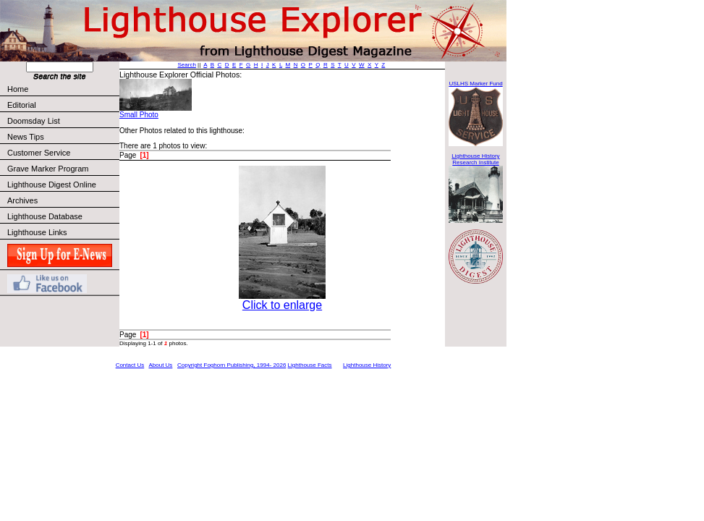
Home (17, 89)
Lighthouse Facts (310, 365)
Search (187, 65)
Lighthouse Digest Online (51, 184)
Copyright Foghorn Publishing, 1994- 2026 (231, 365)
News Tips (25, 136)
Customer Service (62, 152)
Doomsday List (33, 121)
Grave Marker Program (47, 168)
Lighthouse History (367, 365)
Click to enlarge (282, 305)
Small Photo (138, 115)
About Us (160, 365)
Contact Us (130, 365)
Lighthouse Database (44, 216)
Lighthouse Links (37, 232)
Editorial (62, 105)
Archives (22, 200)
